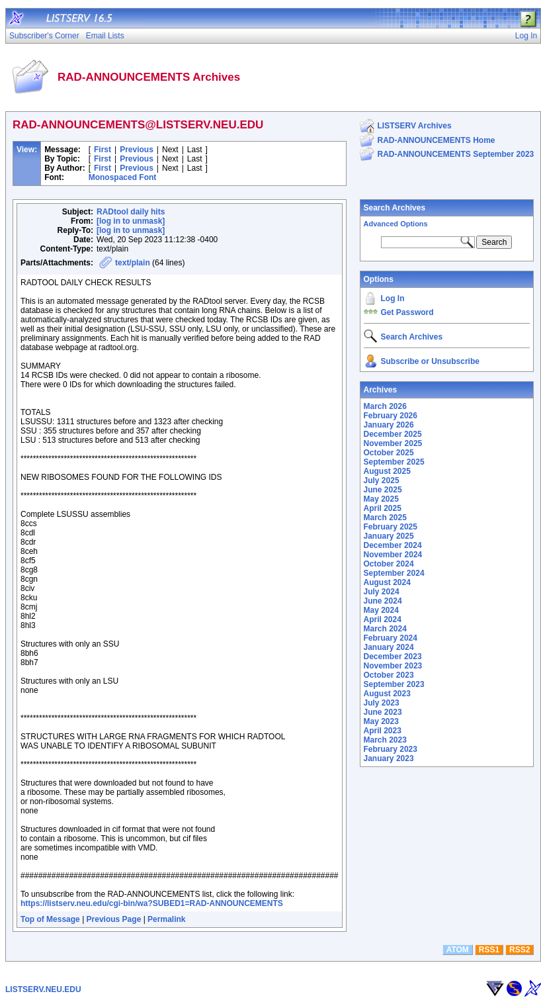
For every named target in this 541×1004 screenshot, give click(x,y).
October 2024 (389, 564)
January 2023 (389, 758)
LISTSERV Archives (415, 125)
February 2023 (390, 749)
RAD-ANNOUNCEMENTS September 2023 (456, 154)
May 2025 (381, 499)
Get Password (407, 312)
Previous (136, 149)
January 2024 (389, 647)
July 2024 (381, 591)
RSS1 (489, 949)
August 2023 (387, 693)
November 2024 (393, 554)
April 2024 (382, 619)
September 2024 (394, 573)
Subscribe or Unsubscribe (430, 361)
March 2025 (385, 517)
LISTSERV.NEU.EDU (43, 989)
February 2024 (390, 638)
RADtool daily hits (131, 211)
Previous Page (114, 919)
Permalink (166, 919)
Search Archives (395, 207)
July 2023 (381, 702)
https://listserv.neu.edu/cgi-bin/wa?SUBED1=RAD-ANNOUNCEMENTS (152, 903)
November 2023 (393, 665)
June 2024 (383, 601)
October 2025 (389, 452)
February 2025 (390, 526)
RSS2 (519, 949)
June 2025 (383, 489)
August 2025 (387, 471)
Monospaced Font (123, 177)
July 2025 (381, 480)
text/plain (132, 262)
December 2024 (393, 545)
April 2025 (382, 508)
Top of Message (50, 919)
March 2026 (385, 406)
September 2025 (394, 462)
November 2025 (393, 443)
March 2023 (385, 740)
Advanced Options (396, 224)
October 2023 (389, 675)
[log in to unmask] (131, 221)
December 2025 (393, 434)
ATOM (457, 949)
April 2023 (382, 730)
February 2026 (390, 415)
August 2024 (387, 582)
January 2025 (389, 536)
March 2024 (385, 628)
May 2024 (381, 610)
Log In (393, 298)
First (102, 149)
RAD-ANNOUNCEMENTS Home (436, 140)
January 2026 (389, 425)
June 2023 (383, 712)
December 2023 (393, 656)
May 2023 (381, 721)
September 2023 (394, 684)
